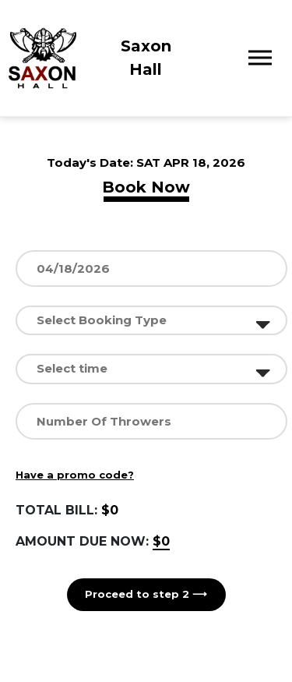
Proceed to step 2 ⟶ (146, 594)
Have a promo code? (75, 474)
